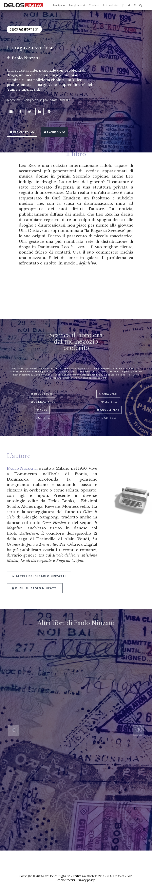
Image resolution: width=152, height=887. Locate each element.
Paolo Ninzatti (26, 58)
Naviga (59, 5)
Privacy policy (86, 880)
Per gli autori (77, 5)
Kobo (42, 404)
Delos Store (42, 388)
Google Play (108, 404)
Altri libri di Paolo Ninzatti (39, 569)
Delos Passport (21, 29)
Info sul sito (110, 5)
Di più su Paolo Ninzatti (34, 581)
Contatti (94, 5)
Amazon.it (108, 388)
